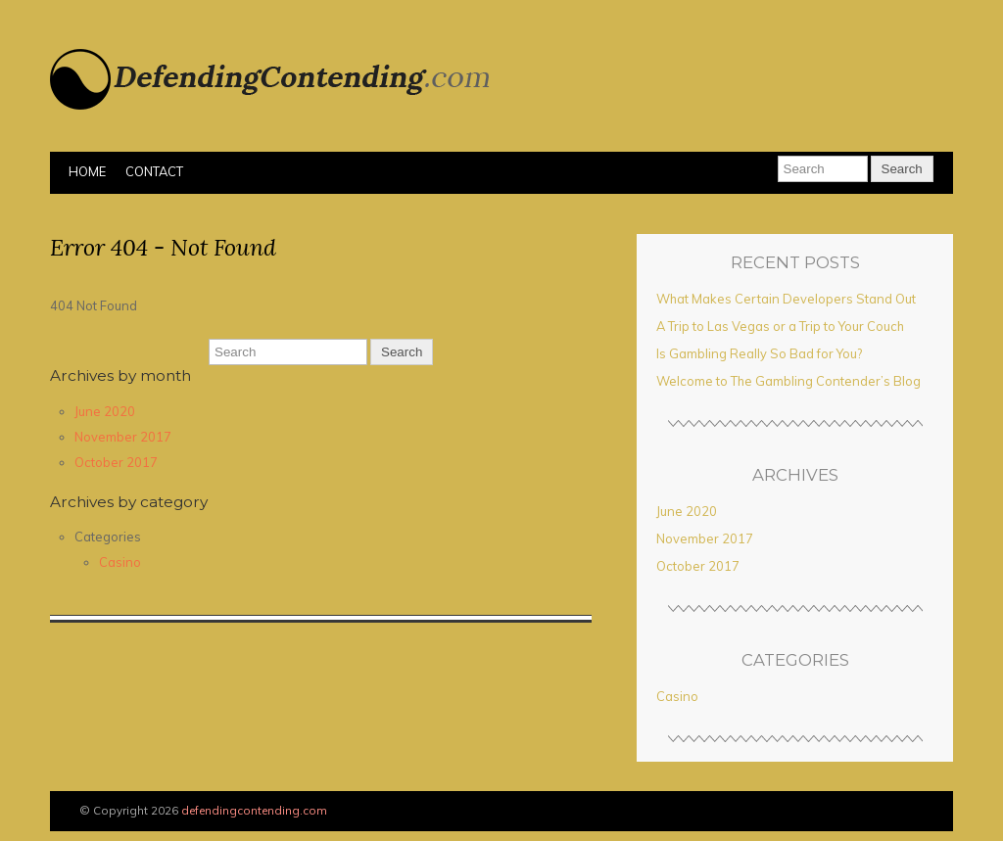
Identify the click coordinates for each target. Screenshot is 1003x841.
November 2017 (122, 436)
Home (87, 171)
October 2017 (116, 462)
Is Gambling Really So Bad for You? (759, 353)
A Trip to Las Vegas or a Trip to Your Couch (780, 326)
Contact (154, 171)
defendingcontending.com (254, 810)
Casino (120, 562)
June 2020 (104, 411)
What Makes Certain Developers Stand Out (786, 298)
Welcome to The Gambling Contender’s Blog (788, 381)
